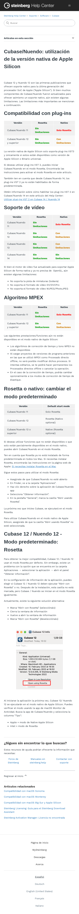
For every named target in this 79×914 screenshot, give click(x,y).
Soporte (33, 16)
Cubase (55, 16)
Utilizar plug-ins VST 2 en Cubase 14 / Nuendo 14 (32, 199)
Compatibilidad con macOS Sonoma (24, 791)
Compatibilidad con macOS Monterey (25, 796)
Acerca (39, 864)
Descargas (39, 857)
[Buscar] (39, 23)
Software (44, 16)
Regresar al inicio (15, 776)
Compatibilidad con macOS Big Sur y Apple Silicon (32, 802)
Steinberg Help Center (15, 16)
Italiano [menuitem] (39, 905)
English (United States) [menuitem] (39, 891)
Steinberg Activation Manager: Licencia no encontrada (34, 817)
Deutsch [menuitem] (39, 884)
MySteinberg (39, 849)
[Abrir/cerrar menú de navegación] (69, 5)
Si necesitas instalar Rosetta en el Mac (34, 466)
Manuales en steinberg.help (38, 761)
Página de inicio (39, 842)
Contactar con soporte (64, 761)
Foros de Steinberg (13, 761)
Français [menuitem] (39, 898)
